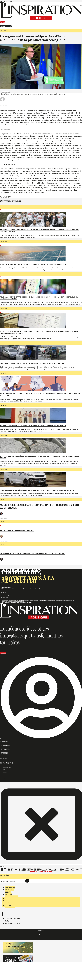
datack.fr (5, 772)
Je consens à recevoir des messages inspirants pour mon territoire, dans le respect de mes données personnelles (28, 588)
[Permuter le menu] (2, 914)
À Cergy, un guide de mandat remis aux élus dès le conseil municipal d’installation (33, 426)
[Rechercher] (27, 881)
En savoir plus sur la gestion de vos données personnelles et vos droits (17, 602)
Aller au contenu (6, 1)
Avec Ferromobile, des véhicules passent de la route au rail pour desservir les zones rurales (37, 490)
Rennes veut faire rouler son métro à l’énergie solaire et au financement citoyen (33, 264)
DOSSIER (8, 894)
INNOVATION (10, 887)
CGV (4, 769)
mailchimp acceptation (6, 587)
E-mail (2, 592)
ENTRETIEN (9, 890)
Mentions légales (7, 767)
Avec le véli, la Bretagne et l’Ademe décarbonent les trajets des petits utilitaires (32, 363)
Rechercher (4, 881)
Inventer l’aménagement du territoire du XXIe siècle (32, 553)
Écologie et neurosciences (17, 530)
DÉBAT (7, 892)
